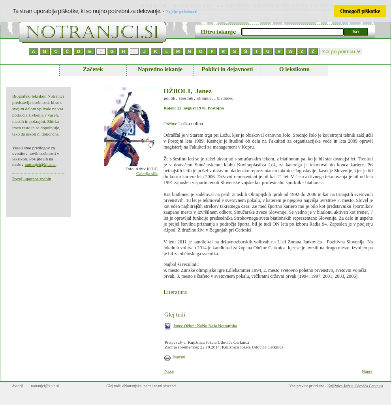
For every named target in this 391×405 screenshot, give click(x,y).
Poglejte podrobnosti (181, 11)
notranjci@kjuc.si (39, 164)
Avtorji (17, 386)
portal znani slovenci (159, 386)
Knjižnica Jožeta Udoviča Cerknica (355, 386)
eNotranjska (131, 386)
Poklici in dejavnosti (227, 69)
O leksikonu (294, 69)
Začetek (93, 69)
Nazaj (169, 371)
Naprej (368, 371)
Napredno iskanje (160, 69)
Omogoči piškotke (360, 11)
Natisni (179, 356)
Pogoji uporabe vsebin (31, 178)
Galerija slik (147, 173)
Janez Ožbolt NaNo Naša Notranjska (205, 325)
